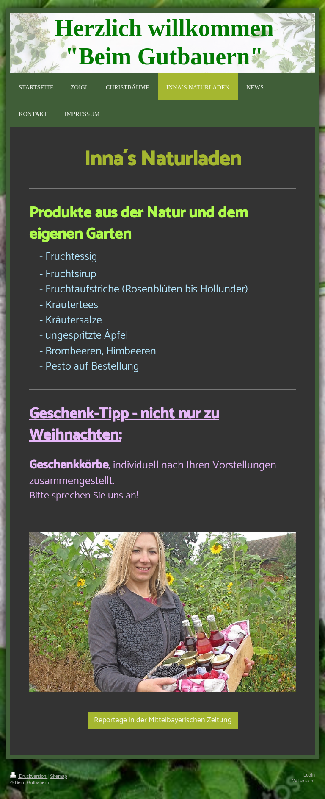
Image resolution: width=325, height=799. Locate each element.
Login (309, 774)
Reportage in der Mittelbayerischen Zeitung (162, 720)
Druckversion (28, 776)
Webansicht (303, 781)
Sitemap (58, 776)
